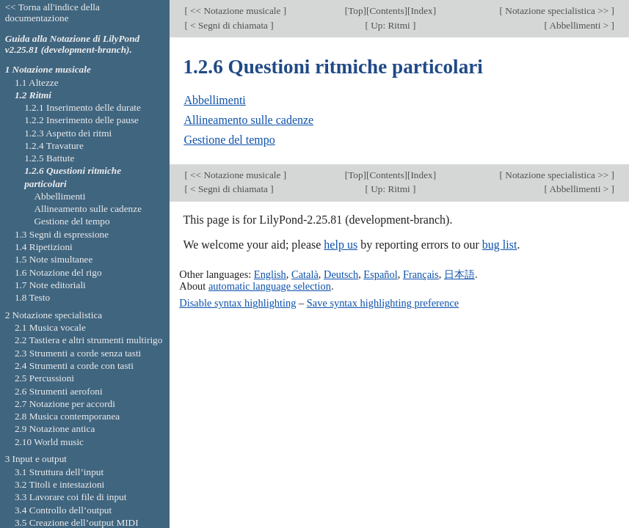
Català (305, 274)
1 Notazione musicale (48, 69)
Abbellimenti (214, 100)
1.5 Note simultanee (53, 259)
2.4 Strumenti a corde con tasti (74, 365)
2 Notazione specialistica (54, 314)
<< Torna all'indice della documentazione (52, 12)
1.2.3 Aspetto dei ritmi (68, 133)
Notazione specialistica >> (557, 10)
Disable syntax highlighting (237, 303)
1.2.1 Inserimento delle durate (82, 107)
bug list (499, 244)
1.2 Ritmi (33, 94)
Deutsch (341, 274)
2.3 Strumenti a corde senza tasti (78, 353)
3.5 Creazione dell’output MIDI (77, 522)
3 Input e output (36, 458)
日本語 (459, 274)
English (270, 274)
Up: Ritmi (390, 25)
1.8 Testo (32, 297)
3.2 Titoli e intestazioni (59, 484)
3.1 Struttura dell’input (59, 471)
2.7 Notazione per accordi (65, 403)
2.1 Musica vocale (50, 327)
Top (355, 10)
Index (421, 10)
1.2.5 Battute (49, 158)
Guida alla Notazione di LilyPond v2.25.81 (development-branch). (72, 44)
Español (380, 274)
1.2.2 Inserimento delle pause (81, 119)
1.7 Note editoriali (50, 284)
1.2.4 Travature (54, 145)
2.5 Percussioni (44, 378)
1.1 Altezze (37, 82)
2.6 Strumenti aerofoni (59, 391)
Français (421, 274)
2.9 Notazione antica (55, 428)
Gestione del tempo (228, 139)
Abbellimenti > (579, 25)
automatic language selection (269, 286)
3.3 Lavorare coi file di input (71, 496)
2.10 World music (49, 441)
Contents (386, 10)
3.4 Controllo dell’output (63, 510)
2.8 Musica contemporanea (67, 416)
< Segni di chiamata (229, 25)
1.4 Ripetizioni (44, 246)
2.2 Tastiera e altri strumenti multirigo (88, 339)
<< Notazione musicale (235, 10)
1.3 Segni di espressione (62, 234)
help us (340, 244)
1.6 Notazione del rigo (58, 272)
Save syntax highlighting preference (383, 303)
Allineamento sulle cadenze (248, 120)
